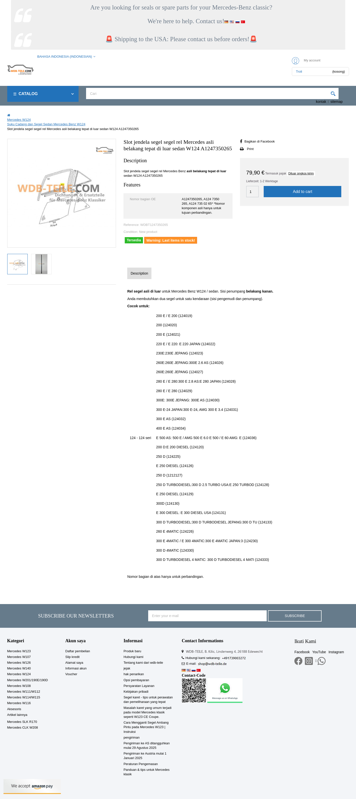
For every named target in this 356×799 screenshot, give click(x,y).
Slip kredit (72, 657)
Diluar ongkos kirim (301, 173)
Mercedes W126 (19, 662)
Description (139, 273)
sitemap (336, 102)
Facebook (302, 652)
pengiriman (131, 737)
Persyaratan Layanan (138, 686)
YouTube (319, 652)
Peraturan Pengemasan (140, 764)
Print (250, 149)
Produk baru (132, 651)
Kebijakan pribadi (135, 691)
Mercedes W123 (19, 651)
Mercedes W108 (19, 686)
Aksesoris (14, 709)
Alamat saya (74, 662)
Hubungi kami (133, 657)
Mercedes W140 (19, 668)
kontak (321, 102)
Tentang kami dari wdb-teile (143, 662)
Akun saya (75, 640)
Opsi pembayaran (136, 680)
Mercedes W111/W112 (23, 691)
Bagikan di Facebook (259, 141)
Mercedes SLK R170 (22, 722)
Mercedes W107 (19, 657)
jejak (126, 668)
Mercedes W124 (19, 674)
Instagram (336, 652)
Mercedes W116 (19, 703)
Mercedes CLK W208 (22, 727)
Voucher (71, 674)
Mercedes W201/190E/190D (27, 680)
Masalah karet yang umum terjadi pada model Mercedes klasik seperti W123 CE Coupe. (147, 712)
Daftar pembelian (77, 651)
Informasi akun (76, 668)
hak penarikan (133, 674)
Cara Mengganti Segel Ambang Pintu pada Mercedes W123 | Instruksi (146, 727)
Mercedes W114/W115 (23, 697)
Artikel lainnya (17, 715)
